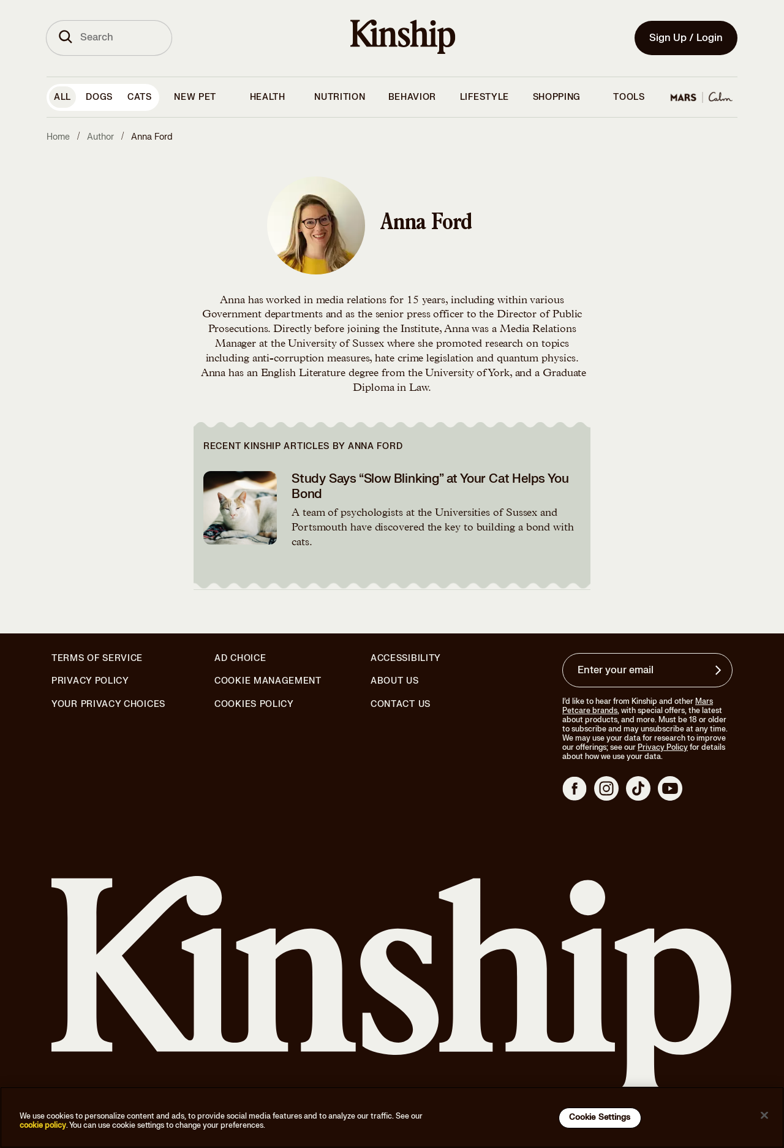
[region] (392, 1117)
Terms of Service (97, 658)
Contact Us (401, 704)
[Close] (764, 1115)
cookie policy (43, 1125)
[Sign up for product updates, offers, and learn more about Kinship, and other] (720, 670)
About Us (395, 681)
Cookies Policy (254, 704)
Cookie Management (268, 681)
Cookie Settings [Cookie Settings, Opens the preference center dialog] (600, 1117)
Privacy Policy (90, 681)
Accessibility (406, 658)
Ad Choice (240, 658)
